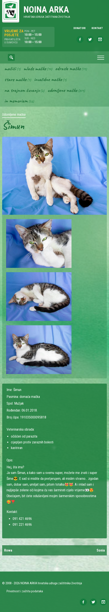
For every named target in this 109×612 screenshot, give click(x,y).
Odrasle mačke (68, 68)
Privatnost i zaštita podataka (25, 591)
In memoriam (16, 101)
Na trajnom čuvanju (22, 90)
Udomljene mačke (62, 90)
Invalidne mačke (48, 79)
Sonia (101, 550)
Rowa (8, 550)
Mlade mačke (35, 68)
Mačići (10, 68)
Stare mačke (15, 79)
